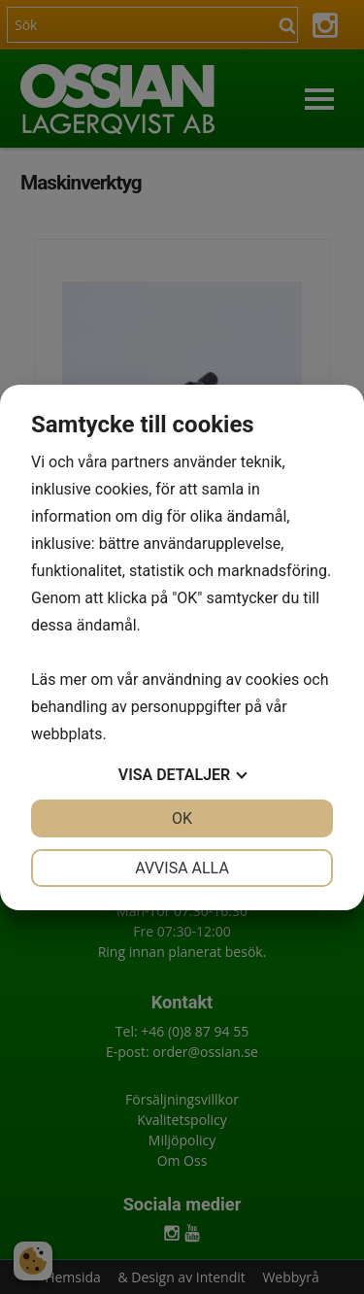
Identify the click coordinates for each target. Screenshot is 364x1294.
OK (182, 818)
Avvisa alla (182, 868)
